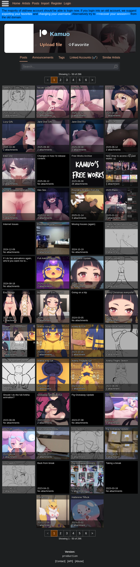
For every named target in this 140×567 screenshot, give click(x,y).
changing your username (55, 13)
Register (56, 3)
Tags (62, 57)
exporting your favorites (17, 13)
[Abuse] (79, 561)
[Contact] (60, 561)
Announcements (42, 57)
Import (45, 3)
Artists (26, 3)
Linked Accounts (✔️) (83, 57)
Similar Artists (111, 57)
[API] (70, 561)
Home (16, 3)
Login (67, 3)
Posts (35, 3)
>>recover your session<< (113, 13)
